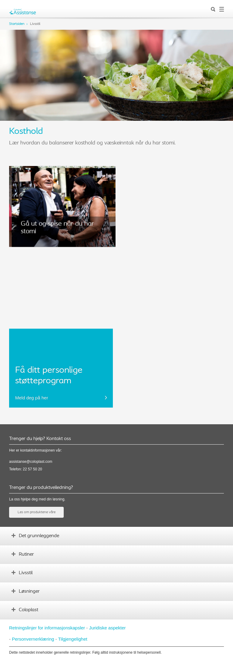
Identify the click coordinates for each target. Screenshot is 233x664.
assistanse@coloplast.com (30, 461)
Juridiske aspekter (107, 627)
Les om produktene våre (37, 512)
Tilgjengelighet (72, 639)
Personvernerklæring (33, 639)
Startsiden (17, 24)
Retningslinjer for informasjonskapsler (47, 627)
